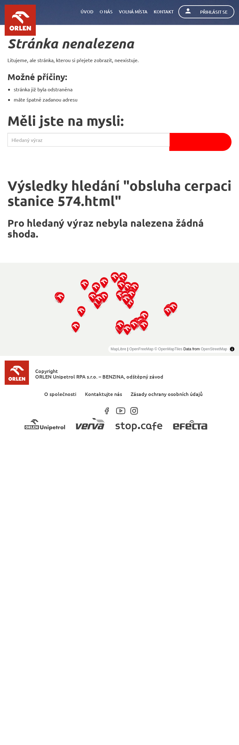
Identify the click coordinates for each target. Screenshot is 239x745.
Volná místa (133, 12)
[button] (76, 326)
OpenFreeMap (141, 349)
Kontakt (164, 12)
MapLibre (118, 349)
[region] (119, 309)
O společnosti (60, 393)
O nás (106, 12)
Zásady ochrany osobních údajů (167, 393)
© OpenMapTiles (168, 349)
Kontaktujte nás (103, 393)
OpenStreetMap (214, 349)
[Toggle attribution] (232, 349)
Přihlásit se (206, 11)
